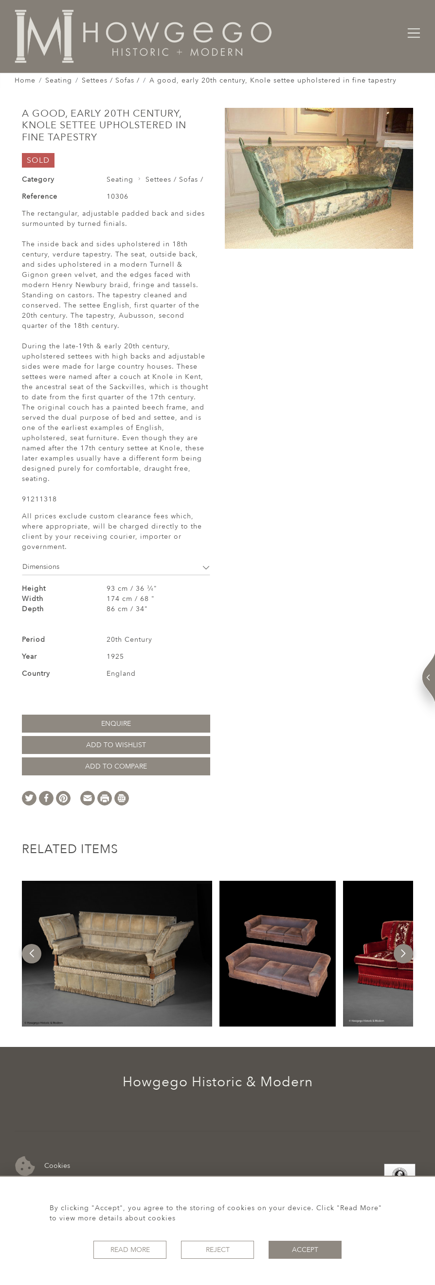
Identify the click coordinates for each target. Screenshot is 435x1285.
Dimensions (116, 567)
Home (25, 80)
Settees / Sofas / (111, 80)
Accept (305, 1249)
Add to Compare (116, 766)
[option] (117, 954)
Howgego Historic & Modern (218, 1082)
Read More (130, 1249)
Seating (58, 80)
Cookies (42, 1166)
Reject (218, 1249)
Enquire (116, 723)
